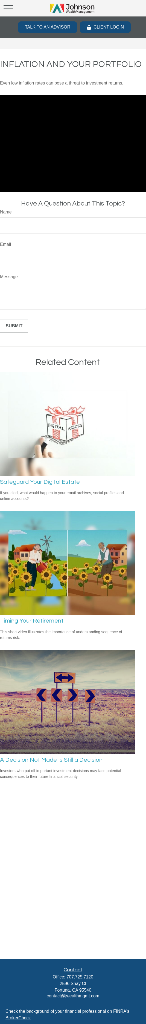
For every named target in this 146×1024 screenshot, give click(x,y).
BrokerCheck (18, 1017)
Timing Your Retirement (31, 621)
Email (5, 244)
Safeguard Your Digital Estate (40, 482)
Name (6, 212)
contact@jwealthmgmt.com (73, 996)
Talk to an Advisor (47, 27)
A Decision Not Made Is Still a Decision (51, 760)
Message (9, 276)
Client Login (105, 27)
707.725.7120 (79, 977)
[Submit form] (14, 326)
